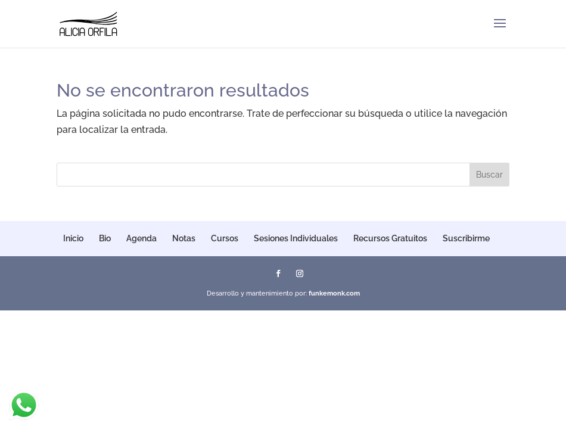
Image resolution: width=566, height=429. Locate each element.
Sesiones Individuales (296, 238)
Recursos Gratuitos (390, 238)
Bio (105, 238)
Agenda (141, 238)
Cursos (224, 238)
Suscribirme (466, 238)
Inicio (73, 238)
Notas (183, 238)
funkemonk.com (334, 293)
